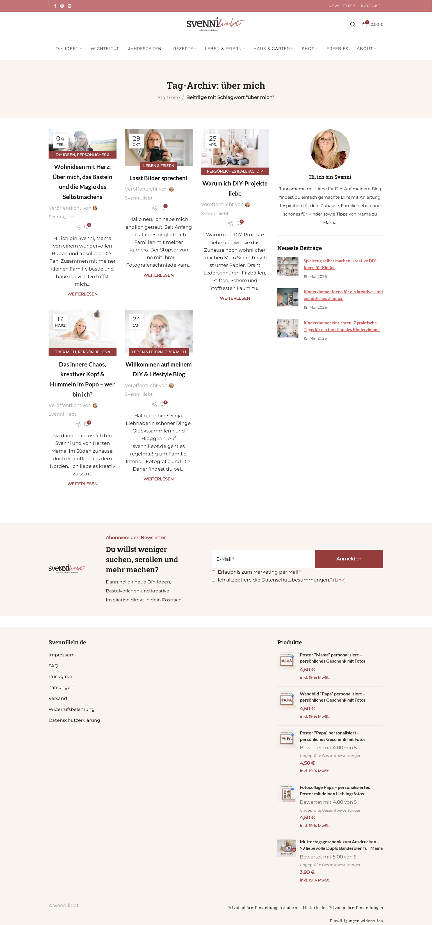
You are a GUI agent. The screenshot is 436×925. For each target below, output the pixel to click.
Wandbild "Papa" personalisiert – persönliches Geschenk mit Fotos (335, 698)
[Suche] (353, 24)
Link (339, 580)
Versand (58, 698)
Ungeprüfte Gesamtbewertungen (332, 757)
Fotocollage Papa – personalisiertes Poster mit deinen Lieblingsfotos (338, 793)
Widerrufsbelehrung (73, 709)
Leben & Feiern (158, 165)
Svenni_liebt (63, 217)
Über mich (64, 353)
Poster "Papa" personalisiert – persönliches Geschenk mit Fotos (335, 737)
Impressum (62, 655)
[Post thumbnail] (288, 268)
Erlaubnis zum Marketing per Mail (258, 572)
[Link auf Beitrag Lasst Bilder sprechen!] (159, 147)
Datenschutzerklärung (75, 720)
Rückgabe (61, 676)
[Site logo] (216, 24)
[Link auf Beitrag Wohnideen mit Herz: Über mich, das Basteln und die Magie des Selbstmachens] (83, 142)
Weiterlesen (82, 294)
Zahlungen (61, 687)
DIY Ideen (64, 154)
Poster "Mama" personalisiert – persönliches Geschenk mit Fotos (335, 658)
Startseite (168, 97)
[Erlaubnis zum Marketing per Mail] (213, 572)
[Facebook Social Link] (55, 6)
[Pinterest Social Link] (70, 6)
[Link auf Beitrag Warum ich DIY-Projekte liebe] (235, 150)
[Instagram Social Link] (62, 6)
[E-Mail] (263, 559)
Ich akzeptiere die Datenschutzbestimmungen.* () (282, 580)
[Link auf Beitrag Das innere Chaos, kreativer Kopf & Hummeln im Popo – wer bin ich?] (83, 332)
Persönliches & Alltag (230, 171)
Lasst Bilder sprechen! (158, 178)
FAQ (54, 665)
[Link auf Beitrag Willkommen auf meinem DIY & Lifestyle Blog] (159, 332)
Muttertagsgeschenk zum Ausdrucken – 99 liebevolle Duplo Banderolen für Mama (340, 851)
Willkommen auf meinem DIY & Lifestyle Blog (159, 374)
